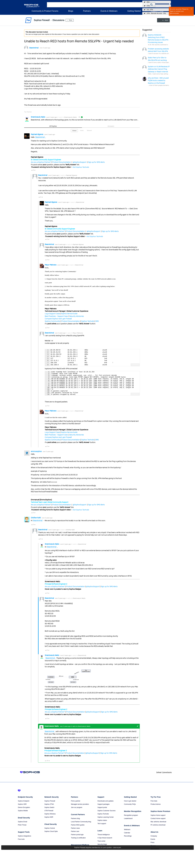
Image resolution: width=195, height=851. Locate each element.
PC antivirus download (158, 830)
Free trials (154, 806)
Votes (82, 130)
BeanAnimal (33, 48)
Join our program (76, 813)
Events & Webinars (108, 11)
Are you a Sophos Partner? (41, 162)
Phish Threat (22, 830)
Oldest (74, 130)
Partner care (75, 836)
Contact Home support (158, 824)
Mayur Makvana (51, 265)
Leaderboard (128, 824)
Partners (87, 11)
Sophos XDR (22, 809)
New (165, 20)
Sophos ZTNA (49, 809)
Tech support (102, 829)
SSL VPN (150, 10)
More (70, 20)
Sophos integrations (24, 841)
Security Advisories (76, 316)
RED (148, 2)
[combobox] (97, 4)
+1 (137, 731)
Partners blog (75, 824)
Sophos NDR (48, 822)
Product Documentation (61, 162)
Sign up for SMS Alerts (96, 162)
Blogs (70, 11)
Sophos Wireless (50, 819)
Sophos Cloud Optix (51, 836)
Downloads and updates (106, 806)
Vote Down (35, 170)
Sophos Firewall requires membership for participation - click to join (97, 848)
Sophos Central (49, 833)
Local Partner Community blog (81, 827)
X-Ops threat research (105, 843)
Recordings (128, 841)
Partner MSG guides (78, 830)
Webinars (127, 835)
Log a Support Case (52, 313)
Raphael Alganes (37, 134)
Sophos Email (22, 827)
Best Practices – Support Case (56, 316)
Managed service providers (80, 809)
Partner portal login (77, 840)
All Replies (53, 126)
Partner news (75, 833)
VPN (148, 6)
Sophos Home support (158, 820)
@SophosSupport (79, 162)
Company (154, 841)
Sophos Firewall (49, 806)
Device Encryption (24, 813)
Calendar (127, 838)
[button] (151, 4)
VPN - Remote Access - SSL (156, 13)
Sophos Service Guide (69, 313)
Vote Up (32, 170)
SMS (97, 321)
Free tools (21, 844)
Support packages (104, 809)
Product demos (156, 809)
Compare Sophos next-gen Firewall (58, 319)
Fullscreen (135, 365)
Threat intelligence (104, 840)
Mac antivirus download (158, 827)
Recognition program (131, 820)
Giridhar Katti (36, 523)
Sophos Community (52, 321)
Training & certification (78, 843)
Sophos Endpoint (23, 806)
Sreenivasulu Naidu (38, 117)
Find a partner (75, 806)
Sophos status (102, 825)
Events (153, 844)
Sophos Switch (49, 813)
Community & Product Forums (45, 11)
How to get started (130, 806)
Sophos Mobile (23, 816)
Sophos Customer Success (107, 816)
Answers (111, 126)
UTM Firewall (48, 816)
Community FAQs (130, 809)
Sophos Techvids (87, 321)
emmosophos (36, 456)
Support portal (102, 813)
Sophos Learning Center (106, 822)
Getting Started (134, 11)
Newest (89, 130)
